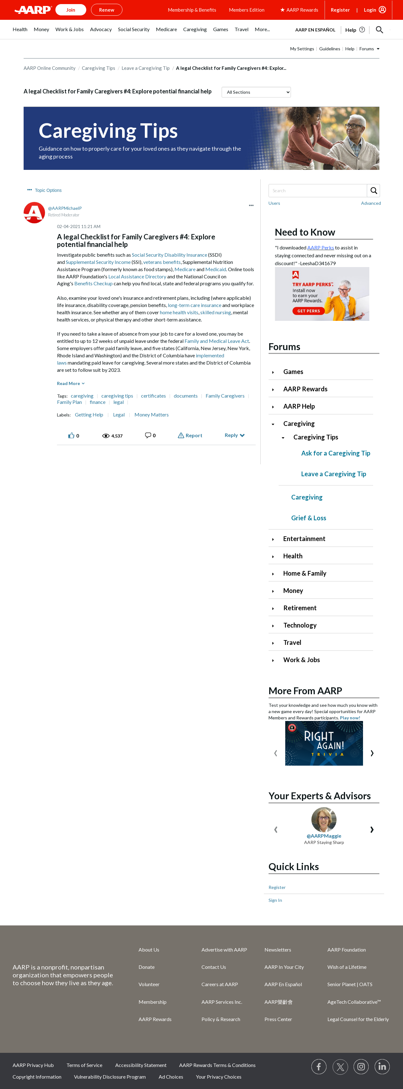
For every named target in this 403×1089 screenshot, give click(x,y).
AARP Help (299, 406)
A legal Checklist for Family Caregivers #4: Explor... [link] (231, 68)
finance (97, 402)
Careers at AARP (220, 984)
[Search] (324, 190)
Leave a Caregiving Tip (146, 68)
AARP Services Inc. (222, 1002)
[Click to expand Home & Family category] (275, 574)
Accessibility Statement (141, 1065)
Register (340, 10)
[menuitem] (20, 32)
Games (293, 371)
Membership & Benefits (192, 10)
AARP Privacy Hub (33, 1065)
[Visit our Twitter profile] (340, 1067)
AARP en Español (315, 29)
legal (118, 402)
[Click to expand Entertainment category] (275, 539)
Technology (300, 625)
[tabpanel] (340, 29)
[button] (380, 30)
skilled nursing (215, 312)
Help (350, 48)
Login (370, 10)
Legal (119, 414)
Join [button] (70, 10)
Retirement (300, 608)
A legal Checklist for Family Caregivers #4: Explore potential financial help (118, 91)
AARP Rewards (305, 389)
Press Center (278, 1019)
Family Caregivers (225, 395)
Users (274, 203)
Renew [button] (106, 10)
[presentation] (275, 751)
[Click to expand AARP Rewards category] (275, 389)
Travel (292, 642)
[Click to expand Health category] (275, 556)
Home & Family (304, 573)
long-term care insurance (194, 305)
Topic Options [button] (48, 190)
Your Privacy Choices (218, 1077)
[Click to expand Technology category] (275, 625)
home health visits (179, 312)
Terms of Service (84, 1065)
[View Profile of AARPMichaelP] (65, 208)
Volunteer (149, 984)
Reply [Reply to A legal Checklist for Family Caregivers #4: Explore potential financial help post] (231, 435)
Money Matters (151, 414)
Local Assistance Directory (137, 276)
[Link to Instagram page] (361, 1067)
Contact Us (214, 967)
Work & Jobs (301, 659)
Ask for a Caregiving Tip (335, 453)
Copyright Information (37, 1077)
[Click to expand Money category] (275, 591)
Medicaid (215, 269)
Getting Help (89, 414)
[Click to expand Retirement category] (275, 608)
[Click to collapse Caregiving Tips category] (285, 437)
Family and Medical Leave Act (216, 341)
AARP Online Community (50, 68)
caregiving (82, 395)
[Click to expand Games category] (275, 372)
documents (186, 395)
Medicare (185, 269)
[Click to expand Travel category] (275, 643)
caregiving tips (117, 395)
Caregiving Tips (98, 68)
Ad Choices (171, 1077)
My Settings (302, 48)
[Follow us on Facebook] (319, 1067)
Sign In (275, 900)
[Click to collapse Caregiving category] (275, 424)
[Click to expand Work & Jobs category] (275, 660)
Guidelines (329, 48)
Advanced (371, 203)
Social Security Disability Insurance (169, 255)
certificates (153, 395)
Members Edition (246, 10)
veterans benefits (162, 262)
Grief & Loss (308, 518)
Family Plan (69, 402)
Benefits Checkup (93, 283)
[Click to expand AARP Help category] (275, 407)
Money (293, 590)
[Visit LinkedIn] (382, 1067)
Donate (147, 967)
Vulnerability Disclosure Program (110, 1077)
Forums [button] (367, 48)
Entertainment (304, 538)
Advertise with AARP (224, 949)
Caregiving (299, 423)
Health (293, 556)
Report (194, 435)
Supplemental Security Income (98, 262)
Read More (68, 383)
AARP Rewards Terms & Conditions (217, 1065)
